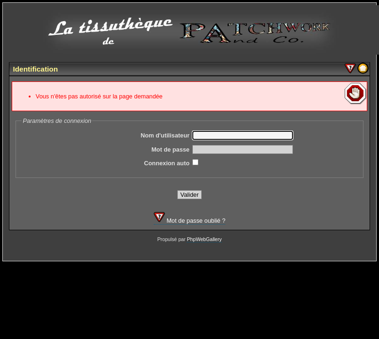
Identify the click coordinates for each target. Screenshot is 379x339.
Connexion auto (167, 163)
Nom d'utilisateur (165, 135)
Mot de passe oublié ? (190, 220)
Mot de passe (170, 149)
